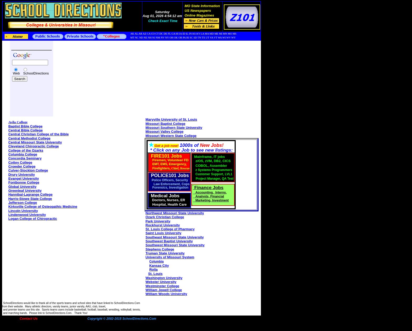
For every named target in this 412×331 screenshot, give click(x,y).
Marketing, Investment (212, 200)
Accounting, (205, 192)
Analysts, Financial (209, 196)
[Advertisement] (27, 95)
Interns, (220, 192)
